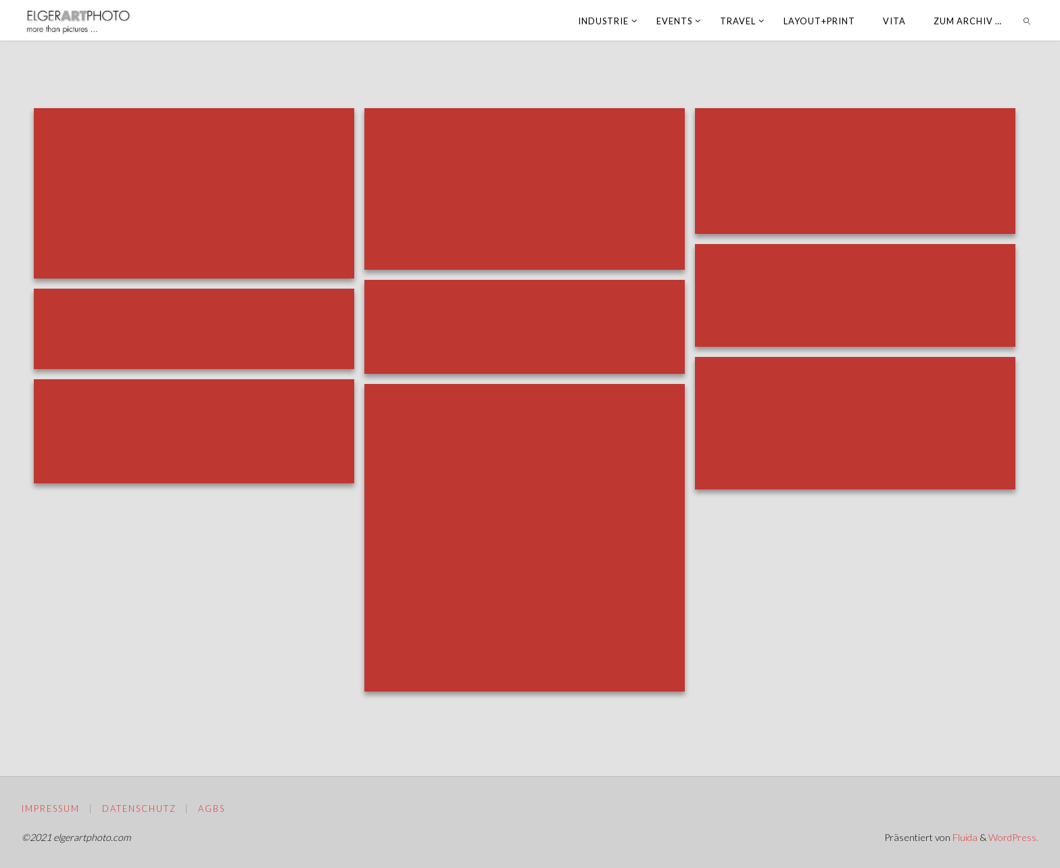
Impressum (51, 808)
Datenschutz (139, 808)
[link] (1027, 20)
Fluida (964, 837)
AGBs (211, 808)
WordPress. (1013, 837)
